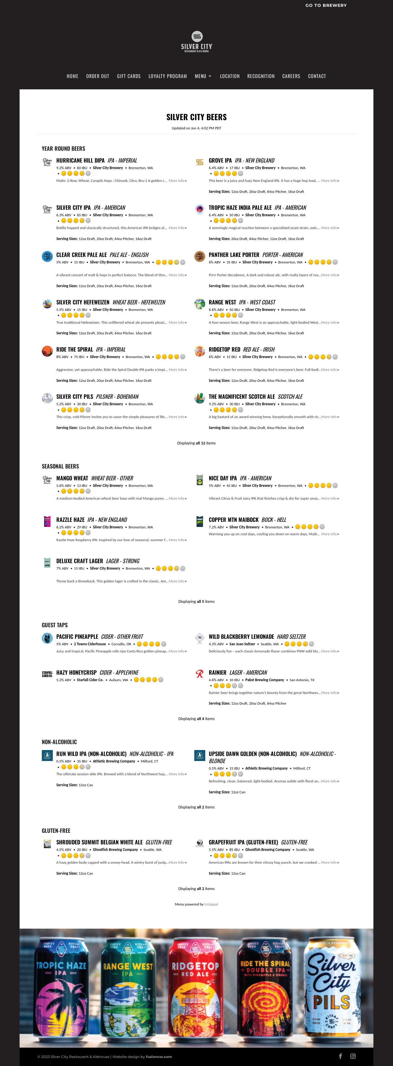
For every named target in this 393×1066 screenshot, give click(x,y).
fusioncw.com (159, 1056)
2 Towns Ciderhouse (90, 644)
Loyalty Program (168, 77)
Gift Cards (129, 77)
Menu (200, 77)
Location (230, 77)
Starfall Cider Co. (90, 680)
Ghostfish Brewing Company (115, 849)
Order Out (97, 77)
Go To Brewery (326, 5)
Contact (317, 77)
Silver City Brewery (108, 168)
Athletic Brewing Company (114, 761)
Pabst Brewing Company (264, 680)
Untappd (211, 904)
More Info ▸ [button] (178, 180)
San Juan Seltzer (242, 644)
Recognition (261, 77)
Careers (291, 77)
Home (73, 77)
